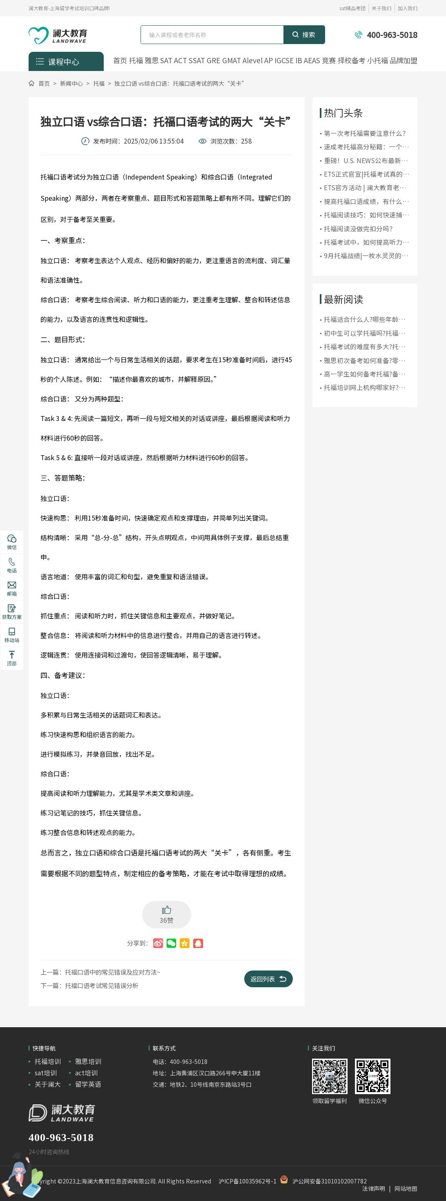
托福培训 (48, 1061)
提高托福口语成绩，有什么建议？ (366, 201)
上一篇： (100, 971)
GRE (213, 60)
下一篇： (89, 985)
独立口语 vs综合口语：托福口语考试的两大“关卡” (180, 83)
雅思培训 (88, 1061)
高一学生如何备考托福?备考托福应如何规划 (364, 374)
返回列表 (268, 978)
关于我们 (381, 7)
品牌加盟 (403, 60)
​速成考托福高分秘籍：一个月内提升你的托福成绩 (366, 147)
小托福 (377, 60)
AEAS (312, 60)
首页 (120, 60)
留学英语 (88, 1084)
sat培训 (46, 1072)
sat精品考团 (352, 7)
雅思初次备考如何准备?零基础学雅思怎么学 (364, 361)
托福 (136, 60)
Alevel (253, 60)
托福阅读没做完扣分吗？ (360, 228)
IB (298, 60)
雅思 (151, 60)
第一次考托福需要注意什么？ (366, 133)
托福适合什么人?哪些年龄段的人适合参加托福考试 (364, 319)
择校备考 (352, 60)
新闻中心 (71, 83)
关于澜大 (48, 1084)
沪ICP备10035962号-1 (248, 1181)
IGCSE (284, 60)
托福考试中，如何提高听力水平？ (366, 242)
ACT (180, 60)
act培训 (86, 1072)
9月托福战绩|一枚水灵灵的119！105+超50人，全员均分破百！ (367, 256)
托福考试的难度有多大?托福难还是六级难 (364, 347)
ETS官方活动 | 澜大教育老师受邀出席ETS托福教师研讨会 (365, 188)
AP (268, 60)
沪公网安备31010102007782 (329, 1181)
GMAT (231, 60)
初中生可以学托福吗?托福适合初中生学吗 (364, 333)
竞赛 (329, 60)
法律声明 (373, 1188)
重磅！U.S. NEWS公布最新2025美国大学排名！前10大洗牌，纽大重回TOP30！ (364, 161)
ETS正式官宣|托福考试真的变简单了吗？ (366, 174)
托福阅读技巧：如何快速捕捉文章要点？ (366, 215)
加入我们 (407, 7)
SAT (166, 60)
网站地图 (406, 1188)
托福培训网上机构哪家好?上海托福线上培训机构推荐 (364, 387)
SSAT (197, 60)
